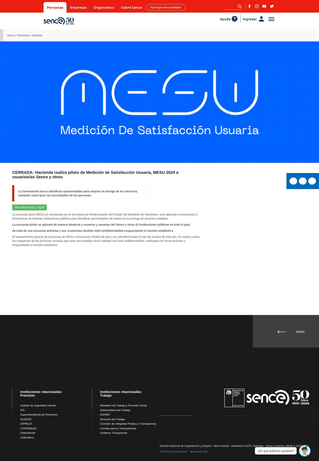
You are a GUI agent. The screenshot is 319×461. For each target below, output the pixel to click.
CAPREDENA (28, 428)
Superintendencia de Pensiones (39, 414)
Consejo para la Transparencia (118, 428)
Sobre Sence (131, 7)
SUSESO (25, 419)
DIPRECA (26, 423)
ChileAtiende (27, 432)
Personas (55, 7)
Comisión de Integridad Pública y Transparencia (128, 423)
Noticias (37, 35)
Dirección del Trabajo (112, 419)
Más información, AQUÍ (29, 207)
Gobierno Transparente (113, 432)
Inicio (10, 35)
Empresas (78, 7)
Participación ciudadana (165, 7)
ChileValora (27, 437)
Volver (300, 331)
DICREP (105, 414)
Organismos (104, 7)
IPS (22, 410)
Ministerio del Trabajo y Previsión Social (123, 405)
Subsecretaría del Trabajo (115, 410)
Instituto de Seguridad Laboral (38, 405)
